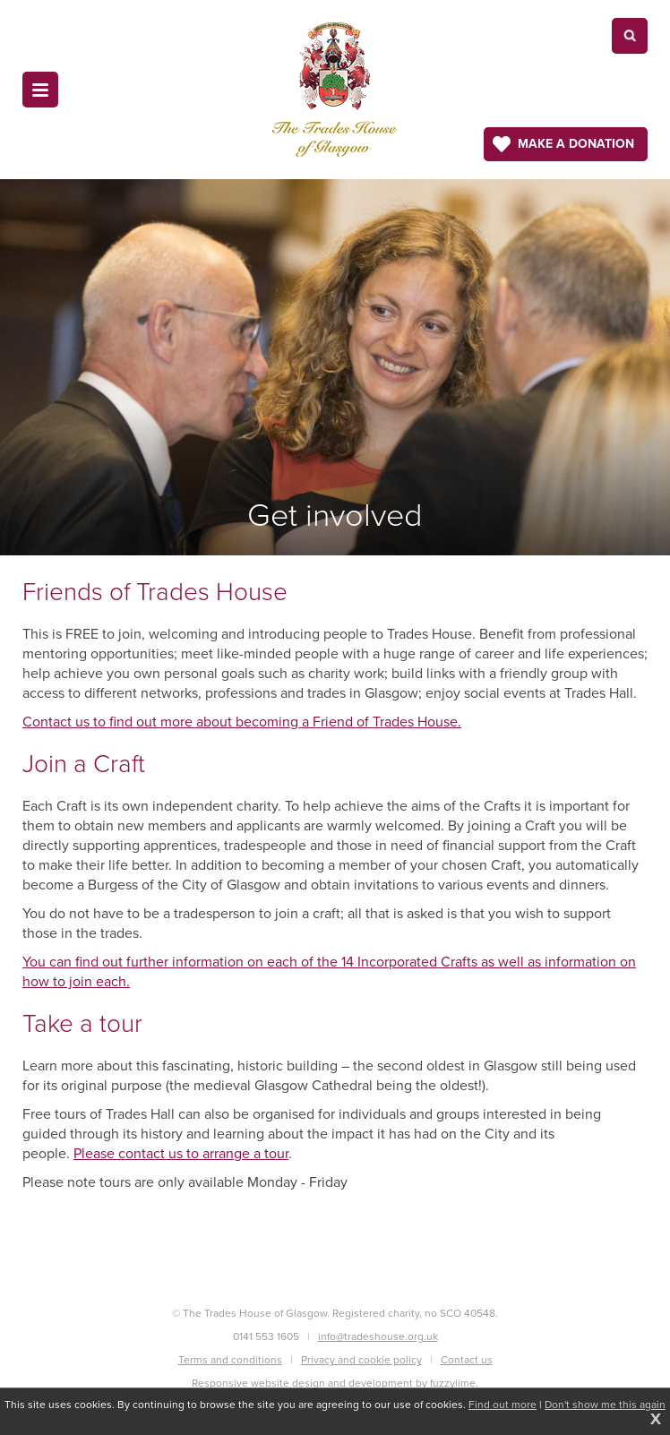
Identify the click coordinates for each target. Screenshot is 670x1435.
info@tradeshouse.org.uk (378, 1336)
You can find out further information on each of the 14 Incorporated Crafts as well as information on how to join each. (329, 971)
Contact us (467, 1360)
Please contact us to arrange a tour (180, 1153)
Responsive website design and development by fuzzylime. (335, 1383)
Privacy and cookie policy (361, 1360)
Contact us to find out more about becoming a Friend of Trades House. (241, 721)
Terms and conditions (230, 1360)
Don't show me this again (605, 1404)
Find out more (502, 1404)
